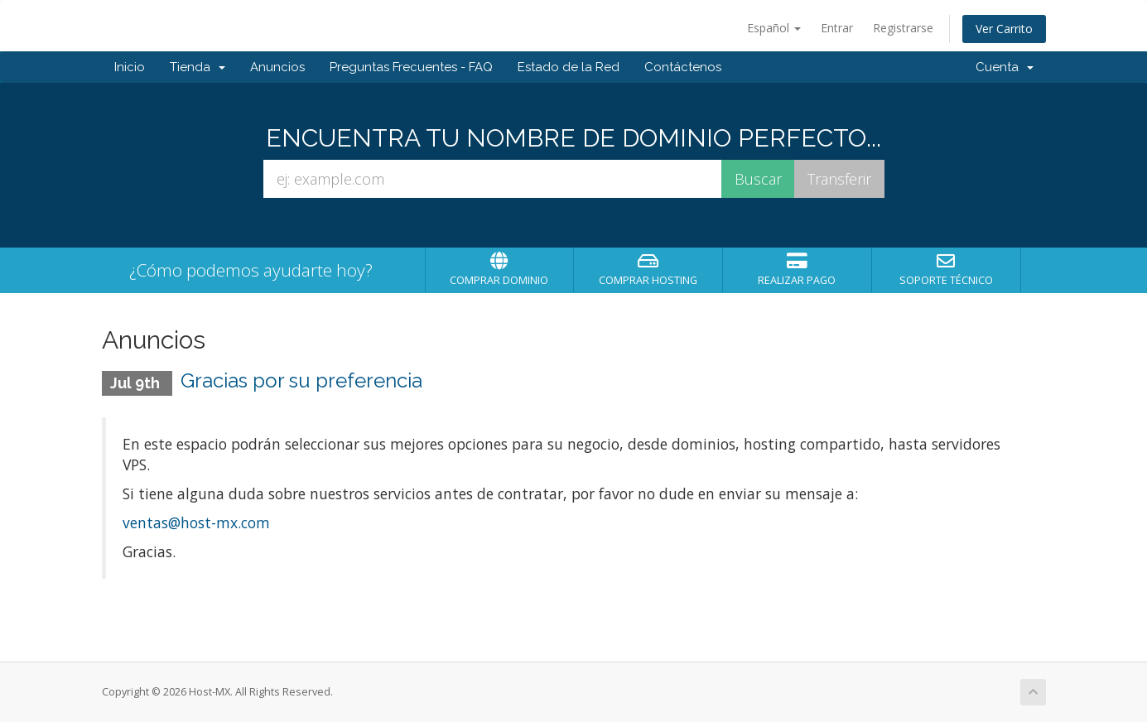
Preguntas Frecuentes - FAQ (411, 67)
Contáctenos (682, 67)
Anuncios (277, 67)
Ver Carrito (1004, 28)
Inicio (129, 67)
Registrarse (903, 28)
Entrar (837, 28)
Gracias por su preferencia (301, 380)
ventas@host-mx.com (196, 522)
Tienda (197, 67)
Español (774, 28)
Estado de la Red (568, 67)
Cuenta (1005, 67)
